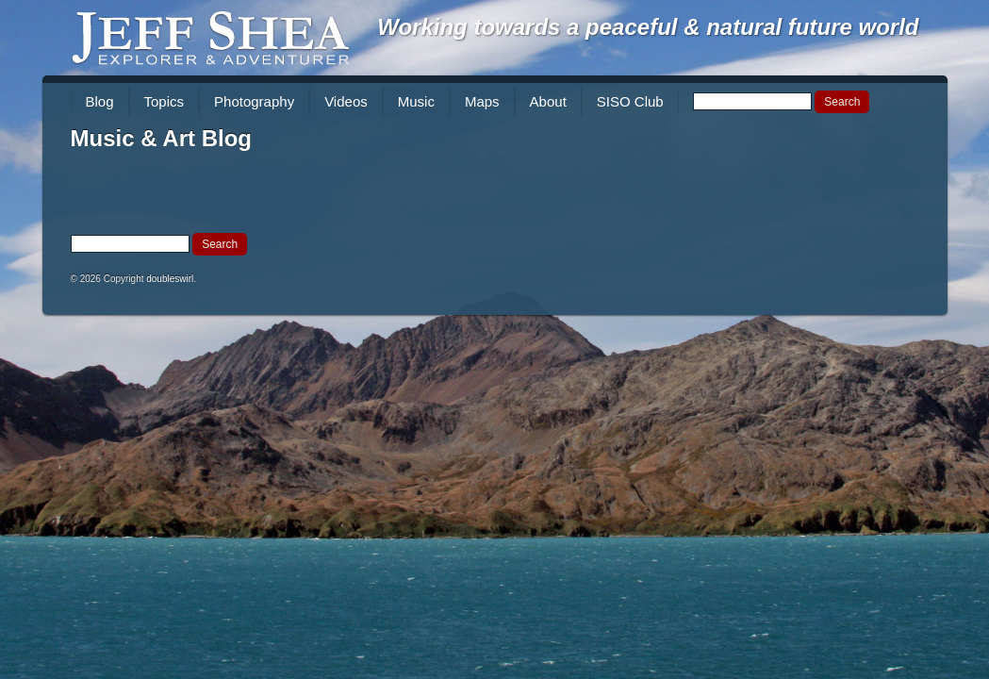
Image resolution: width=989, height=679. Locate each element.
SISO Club (630, 101)
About (548, 101)
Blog (100, 101)
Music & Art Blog (161, 138)
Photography (254, 101)
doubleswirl (169, 278)
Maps (482, 101)
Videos (346, 101)
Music (416, 101)
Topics (164, 101)
